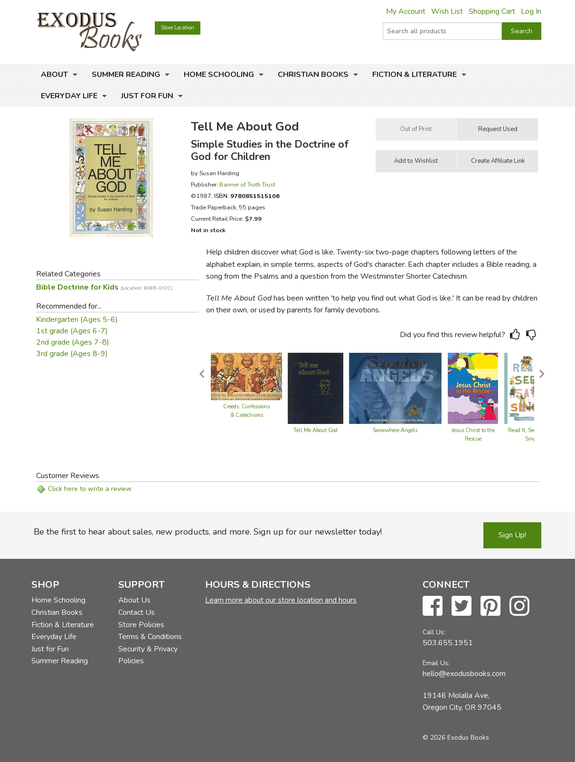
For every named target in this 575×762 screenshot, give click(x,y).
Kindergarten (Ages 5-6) (77, 319)
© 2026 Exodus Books (456, 737)
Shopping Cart (492, 11)
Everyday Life (69, 96)
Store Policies (141, 625)
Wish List (447, 11)
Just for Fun (147, 96)
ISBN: (247, 196)
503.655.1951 (448, 643)
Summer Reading (126, 74)
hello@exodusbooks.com (464, 673)
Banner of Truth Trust (247, 184)
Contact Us (136, 612)
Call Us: (434, 632)
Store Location (177, 27)
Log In (531, 11)
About (54, 74)
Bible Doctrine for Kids (104, 287)
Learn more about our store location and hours (281, 600)
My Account (405, 11)
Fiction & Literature (414, 74)
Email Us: (436, 663)
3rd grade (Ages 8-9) (72, 353)
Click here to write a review (90, 488)
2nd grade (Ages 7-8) (72, 342)
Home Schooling (219, 74)
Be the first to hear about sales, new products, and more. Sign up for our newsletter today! (208, 531)
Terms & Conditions (150, 636)
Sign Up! (512, 535)
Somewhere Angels (395, 430)
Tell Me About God (315, 430)
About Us (134, 600)
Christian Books (313, 74)
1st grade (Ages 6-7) (72, 331)
